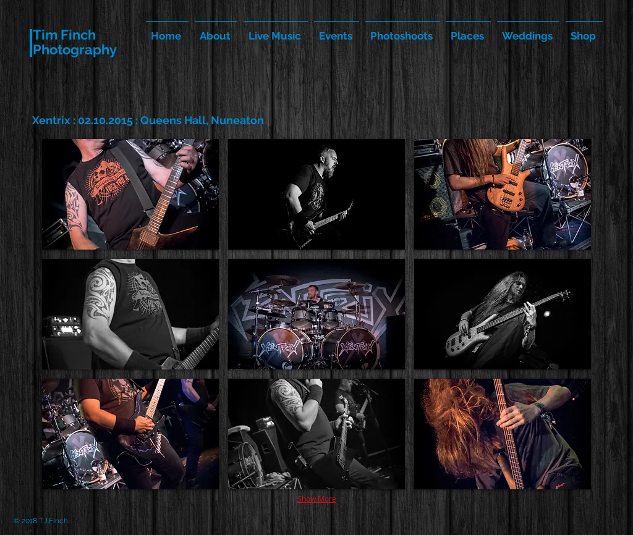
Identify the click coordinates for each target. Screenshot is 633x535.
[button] (130, 194)
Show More (316, 498)
